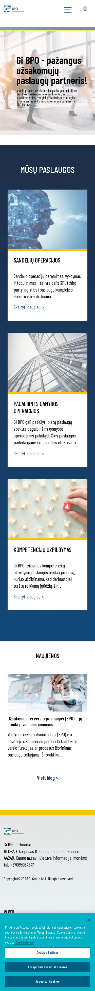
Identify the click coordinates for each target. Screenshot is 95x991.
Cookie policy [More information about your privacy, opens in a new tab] (24, 942)
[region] (47, 952)
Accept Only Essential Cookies (47, 967)
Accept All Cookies (47, 981)
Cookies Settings (47, 952)
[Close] (88, 920)
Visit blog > (47, 778)
